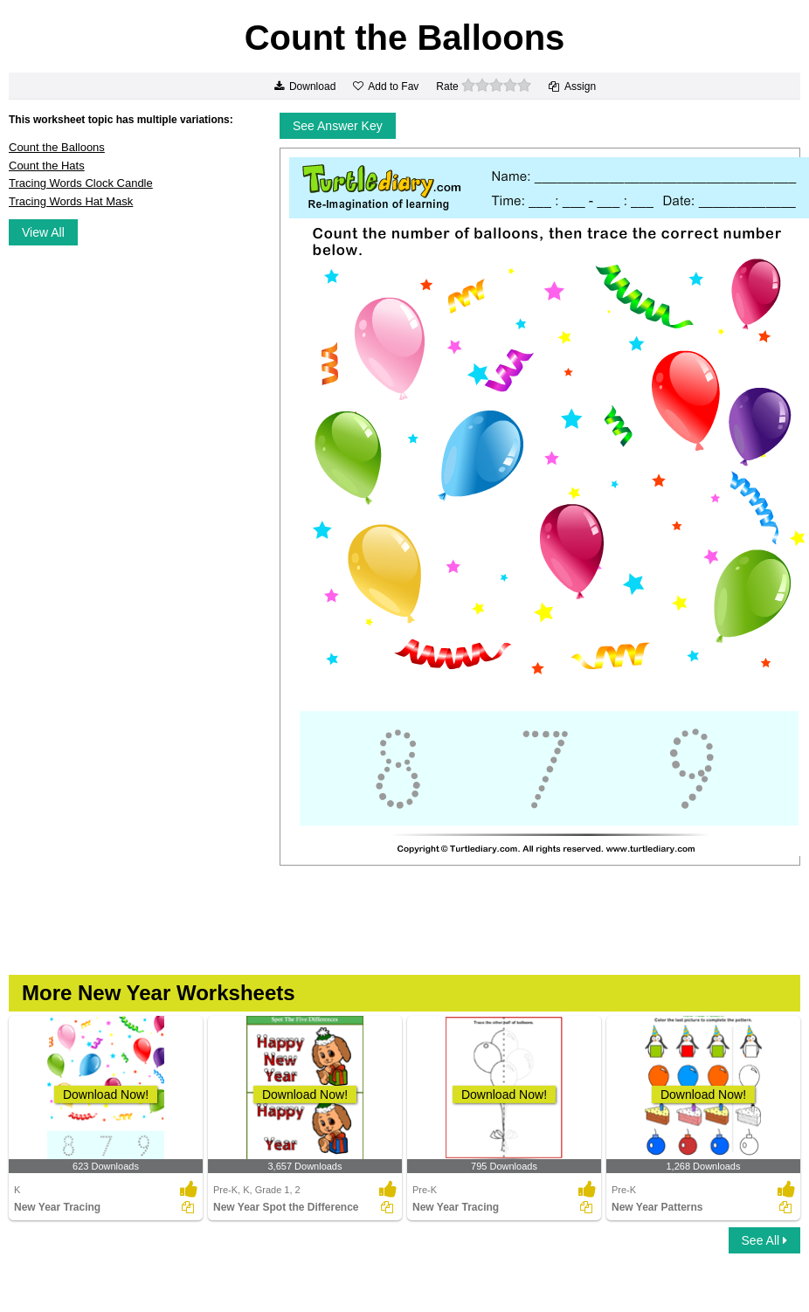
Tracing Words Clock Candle (81, 183)
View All (43, 232)
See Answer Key (338, 126)
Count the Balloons (57, 147)
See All (764, 1240)
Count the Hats (47, 165)
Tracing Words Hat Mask (71, 201)
